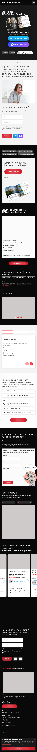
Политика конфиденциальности (10, 715)
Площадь (5, 433)
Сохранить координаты (8, 481)
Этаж (4, 439)
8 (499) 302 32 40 (9, 682)
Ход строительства (18, 309)
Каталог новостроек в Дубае (9, 151)
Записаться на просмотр (24, 481)
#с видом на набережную (19, 277)
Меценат (11, 552)
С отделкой (6, 446)
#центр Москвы (6, 277)
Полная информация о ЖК (18, 263)
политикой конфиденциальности (24, 126)
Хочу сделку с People (18, 398)
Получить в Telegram (18, 38)
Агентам (12, 52)
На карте (5, 52)
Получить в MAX (18, 44)
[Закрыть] (34, 739)
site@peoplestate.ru (7, 711)
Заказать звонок (9, 685)
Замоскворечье (11, 253)
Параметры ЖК (7, 309)
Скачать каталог (13, 171)
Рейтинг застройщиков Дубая (9, 154)
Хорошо (18, 748)
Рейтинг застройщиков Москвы (26, 154)
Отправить (7, 135)
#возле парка (31, 277)
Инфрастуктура (29, 309)
